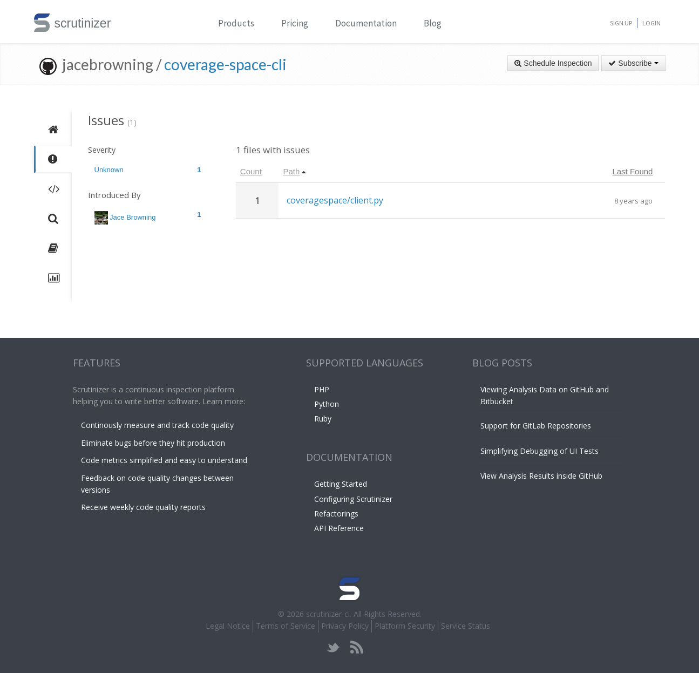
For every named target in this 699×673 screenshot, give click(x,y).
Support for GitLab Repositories (535, 425)
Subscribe (633, 63)
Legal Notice (228, 626)
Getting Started (340, 484)
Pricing (294, 23)
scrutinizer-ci (328, 614)
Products (236, 23)
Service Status (465, 626)
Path (291, 171)
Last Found (632, 171)
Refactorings (336, 513)
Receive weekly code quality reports (143, 507)
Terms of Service (285, 626)
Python (326, 404)
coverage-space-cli (225, 64)
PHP (321, 389)
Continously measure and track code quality (157, 425)
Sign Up (621, 23)
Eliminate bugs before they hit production (153, 443)
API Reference (339, 528)
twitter (333, 647)
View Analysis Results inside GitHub (541, 476)
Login (651, 23)
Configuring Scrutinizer (353, 499)
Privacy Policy (345, 626)
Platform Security (405, 626)
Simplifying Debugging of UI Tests (539, 451)
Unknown (147, 170)
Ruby (322, 418)
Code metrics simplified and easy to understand (164, 460)
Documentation (366, 23)
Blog (433, 23)
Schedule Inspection (553, 63)
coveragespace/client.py (335, 200)
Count (251, 171)
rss (356, 647)
